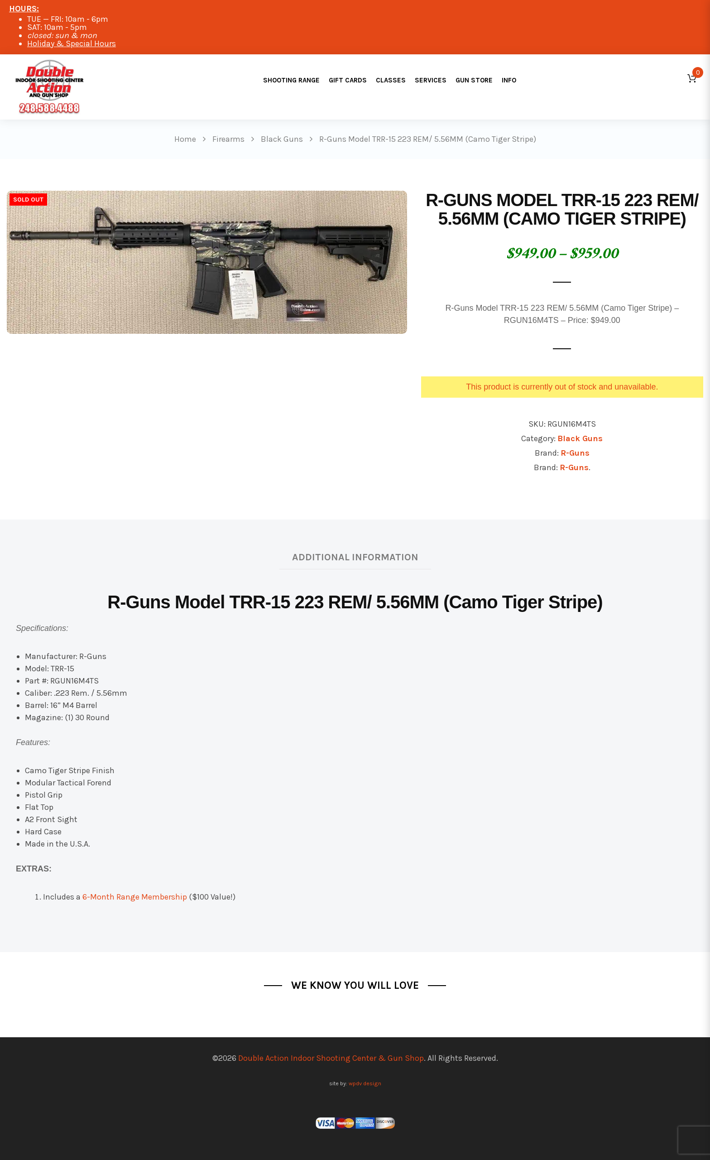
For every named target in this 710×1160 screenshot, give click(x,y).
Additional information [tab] (355, 557)
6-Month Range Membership (134, 897)
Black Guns (580, 438)
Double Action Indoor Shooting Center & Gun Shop (331, 1058)
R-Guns (575, 453)
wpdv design (365, 1083)
